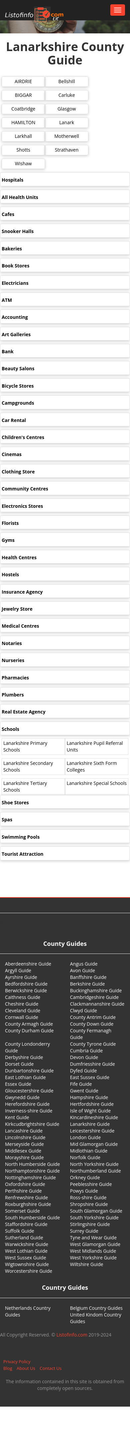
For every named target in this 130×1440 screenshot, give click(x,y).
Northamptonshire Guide (32, 1171)
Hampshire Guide (89, 1097)
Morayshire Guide (24, 1157)
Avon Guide (82, 970)
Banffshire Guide (88, 977)
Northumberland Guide (95, 1171)
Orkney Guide (85, 1177)
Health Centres (19, 557)
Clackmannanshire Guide (97, 1004)
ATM (7, 300)
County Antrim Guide (93, 1017)
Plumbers (13, 694)
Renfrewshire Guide (26, 1197)
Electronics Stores (22, 506)
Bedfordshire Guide (26, 984)
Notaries (12, 643)
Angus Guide (84, 964)
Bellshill (66, 81)
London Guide (85, 1137)
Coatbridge (23, 109)
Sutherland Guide (24, 1237)
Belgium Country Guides (96, 1308)
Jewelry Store (17, 609)
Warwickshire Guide (26, 1244)
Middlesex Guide (23, 1151)
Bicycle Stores (18, 386)
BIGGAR (23, 95)
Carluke (66, 95)
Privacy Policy (16, 1362)
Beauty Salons (18, 368)
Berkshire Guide (87, 984)
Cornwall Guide (21, 1017)
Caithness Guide (22, 997)
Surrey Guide (84, 1231)
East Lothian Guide (25, 1077)
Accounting (15, 317)
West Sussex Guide (25, 1257)
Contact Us (51, 1368)
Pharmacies (15, 677)
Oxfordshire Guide (25, 1184)
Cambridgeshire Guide (94, 997)
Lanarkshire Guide (90, 1124)
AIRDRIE (23, 81)
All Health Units (20, 197)
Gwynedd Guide (22, 1097)
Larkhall (23, 136)
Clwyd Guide (83, 1010)
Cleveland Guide (22, 1010)
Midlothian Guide (89, 1151)
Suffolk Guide (19, 1231)
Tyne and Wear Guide (93, 1237)
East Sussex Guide (89, 1077)
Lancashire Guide (24, 1130)
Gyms (8, 540)
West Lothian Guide (26, 1251)
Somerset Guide (22, 1211)
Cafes (8, 214)
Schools (10, 729)
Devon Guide (84, 1057)
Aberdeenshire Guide (28, 964)
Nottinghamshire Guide (30, 1177)
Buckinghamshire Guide (96, 990)
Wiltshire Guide (86, 1264)
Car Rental (14, 420)
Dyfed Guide (83, 1070)
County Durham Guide (29, 1030)
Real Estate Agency (23, 711)
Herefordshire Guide (27, 1104)
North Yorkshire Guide (94, 1164)
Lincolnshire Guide (25, 1137)
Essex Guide (18, 1084)
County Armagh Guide (29, 1024)
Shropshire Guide (89, 1204)
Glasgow (66, 109)
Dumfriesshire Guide (92, 1064)
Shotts (23, 150)
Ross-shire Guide (88, 1197)
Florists (10, 523)
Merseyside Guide (24, 1144)
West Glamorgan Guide (95, 1244)
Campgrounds (18, 403)
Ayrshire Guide (21, 977)
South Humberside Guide (32, 1217)
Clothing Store (18, 471)
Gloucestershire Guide (29, 1090)
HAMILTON (23, 122)
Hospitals (12, 180)
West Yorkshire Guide (93, 1257)
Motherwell (66, 136)
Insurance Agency (22, 592)
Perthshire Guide (23, 1191)
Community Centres (25, 488)
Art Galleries (16, 334)
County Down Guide (91, 1024)
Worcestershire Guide (28, 1271)
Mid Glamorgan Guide (94, 1144)
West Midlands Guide (93, 1251)
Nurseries (13, 660)
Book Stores (15, 265)
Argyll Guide (18, 970)
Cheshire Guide (21, 1004)
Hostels (10, 574)
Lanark (66, 122)
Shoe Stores (15, 802)
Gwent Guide (84, 1090)
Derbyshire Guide (24, 1057)
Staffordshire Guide (26, 1224)
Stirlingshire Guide (90, 1224)
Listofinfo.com (71, 1334)
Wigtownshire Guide (27, 1264)
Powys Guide (84, 1191)
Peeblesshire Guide (91, 1184)
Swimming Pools (21, 837)
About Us (26, 1368)
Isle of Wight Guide (90, 1110)
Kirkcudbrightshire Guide (32, 1124)
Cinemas (12, 454)
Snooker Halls (18, 231)
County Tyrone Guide (93, 1044)
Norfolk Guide (85, 1157)
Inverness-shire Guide (28, 1110)
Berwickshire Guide (26, 990)
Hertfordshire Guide (92, 1104)
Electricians (15, 283)
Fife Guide (81, 1084)
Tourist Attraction (22, 854)
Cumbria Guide (86, 1050)
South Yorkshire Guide (94, 1217)
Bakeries (12, 248)
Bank (8, 351)
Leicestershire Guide (92, 1130)
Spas (7, 819)
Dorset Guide (19, 1064)
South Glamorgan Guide (96, 1211)
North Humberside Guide (32, 1164)
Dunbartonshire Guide (29, 1070)
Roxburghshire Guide (28, 1204)
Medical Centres (20, 626)
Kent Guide (17, 1117)
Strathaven (67, 150)
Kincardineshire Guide (94, 1117)
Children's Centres (23, 437)
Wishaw (23, 163)
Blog (7, 1368)
